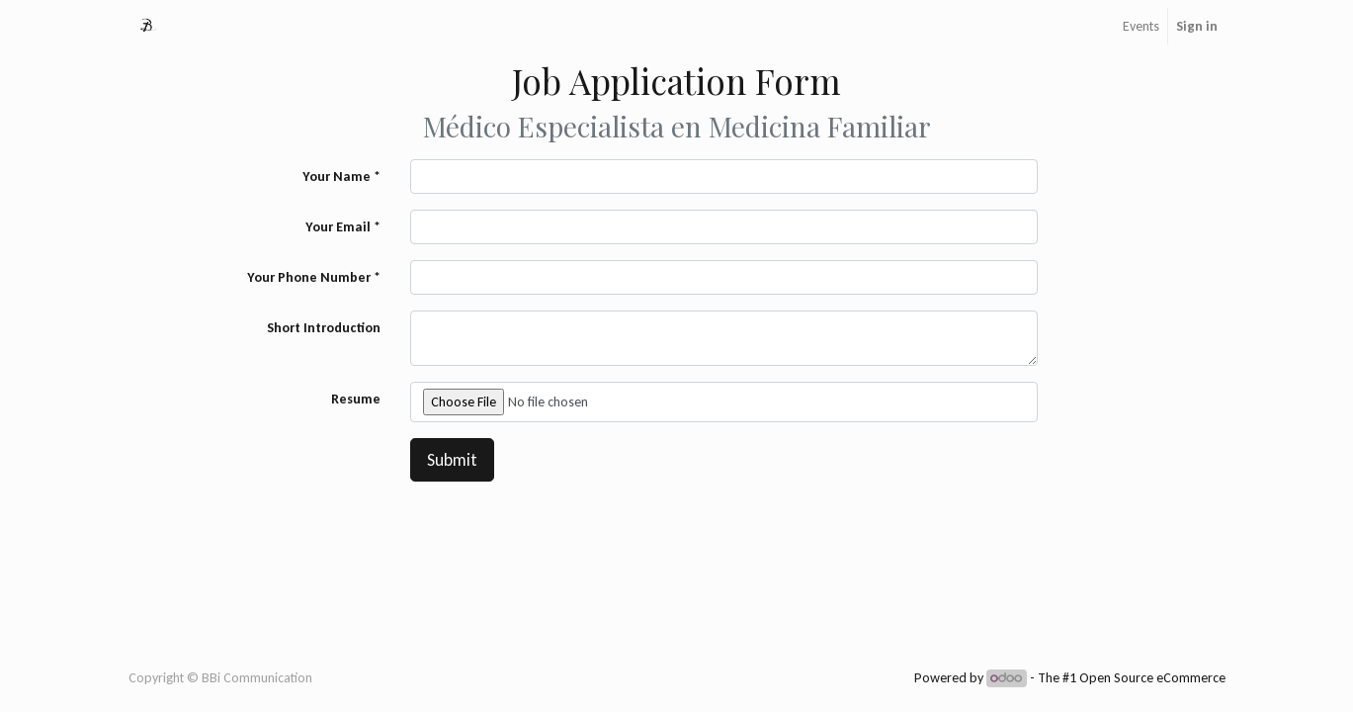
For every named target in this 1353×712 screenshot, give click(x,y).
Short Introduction (324, 327)
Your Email (338, 227)
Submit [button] (452, 460)
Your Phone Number (309, 277)
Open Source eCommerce (1152, 677)
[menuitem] (1141, 26)
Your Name (336, 176)
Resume (356, 399)
